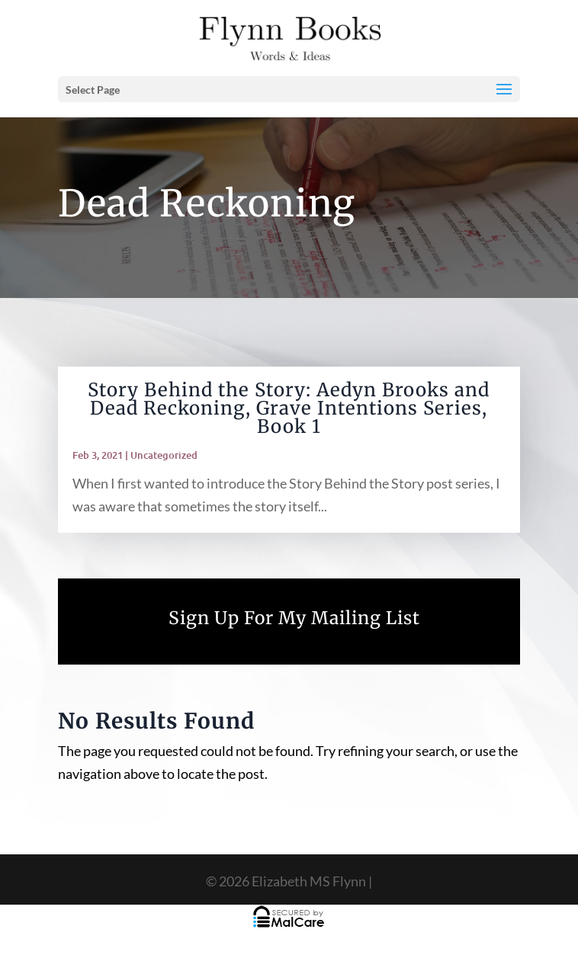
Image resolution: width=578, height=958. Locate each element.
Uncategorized (163, 455)
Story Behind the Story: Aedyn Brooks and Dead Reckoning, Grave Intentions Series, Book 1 (289, 408)
